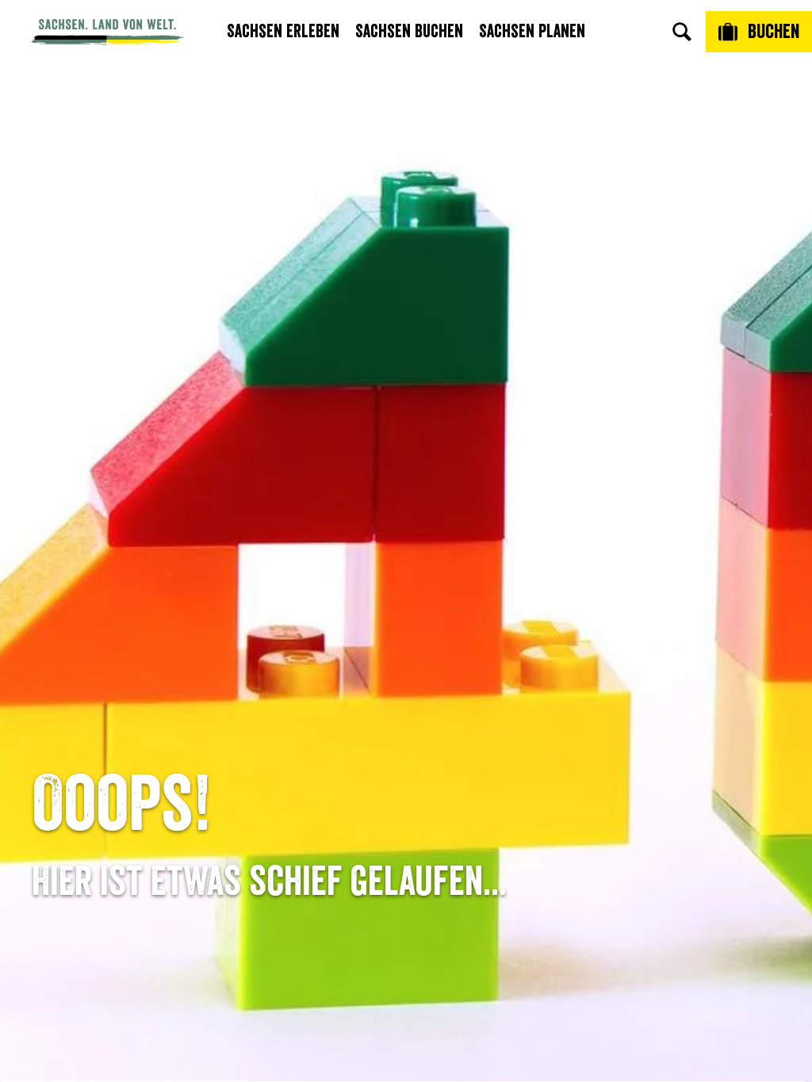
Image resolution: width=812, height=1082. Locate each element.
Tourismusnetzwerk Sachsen (634, 782)
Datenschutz (634, 745)
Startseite (54, 594)
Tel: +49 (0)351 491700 (178, 666)
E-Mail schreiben (178, 692)
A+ (422, 1053)
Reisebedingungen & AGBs (634, 819)
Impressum (634, 719)
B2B (406, 745)
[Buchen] (759, 31)
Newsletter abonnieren (406, 692)
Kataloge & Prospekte (406, 772)
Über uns (634, 666)
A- (377, 1053)
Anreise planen (406, 666)
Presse (406, 719)
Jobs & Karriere (634, 692)
